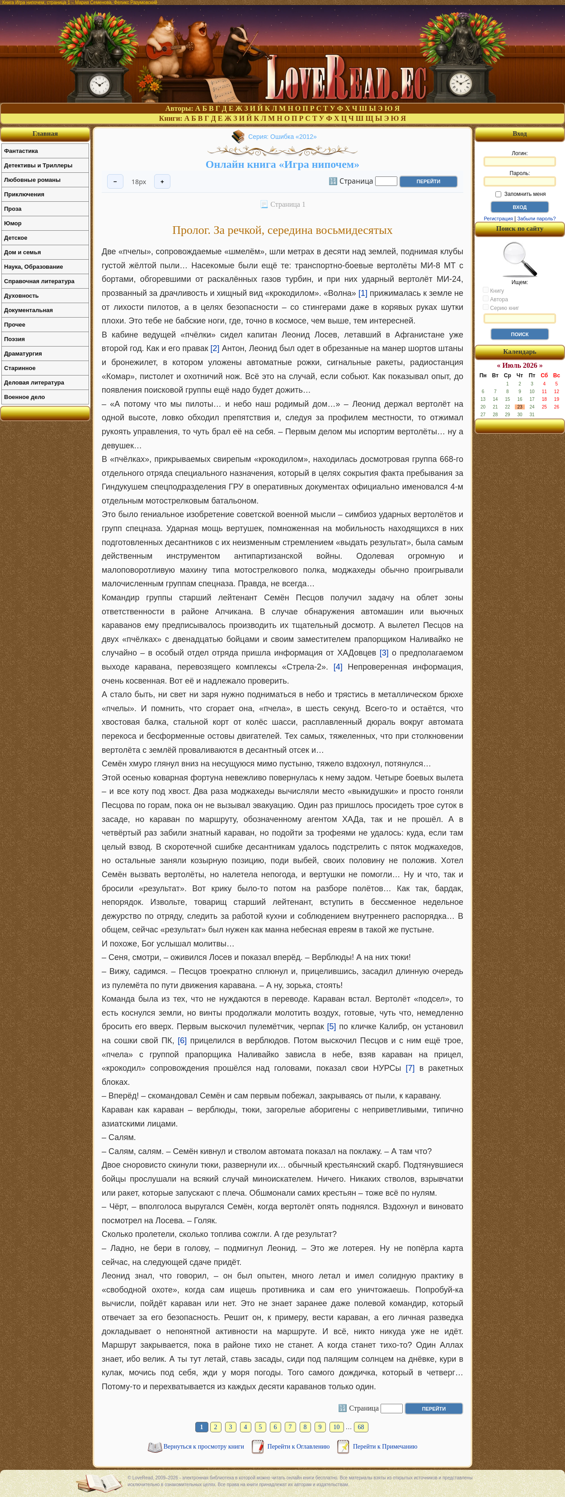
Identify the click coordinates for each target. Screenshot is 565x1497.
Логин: (520, 158)
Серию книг (501, 307)
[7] (410, 1068)
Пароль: (520, 178)
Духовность (21, 295)
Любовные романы (32, 179)
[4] (338, 666)
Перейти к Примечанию (385, 1446)
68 (361, 1427)
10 (337, 1427)
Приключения (24, 194)
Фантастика (21, 150)
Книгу (493, 290)
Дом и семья (22, 252)
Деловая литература (34, 382)
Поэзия (14, 339)
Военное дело (24, 397)
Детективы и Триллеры (38, 165)
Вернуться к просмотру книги (205, 1446)
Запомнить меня (520, 194)
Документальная (28, 310)
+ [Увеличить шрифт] (162, 181)
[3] (384, 652)
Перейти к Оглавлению (299, 1446)
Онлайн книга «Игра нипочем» (282, 164)
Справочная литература (39, 281)
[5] (331, 1026)
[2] (215, 348)
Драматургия (23, 353)
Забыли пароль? (537, 218)
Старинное (20, 368)
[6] (182, 1040)
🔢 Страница (351, 180)
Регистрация (498, 218)
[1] (362, 293)
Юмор (13, 223)
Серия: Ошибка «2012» (282, 136)
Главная (45, 133)
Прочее (14, 324)
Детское (15, 237)
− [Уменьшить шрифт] (115, 181)
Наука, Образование (33, 266)
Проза (13, 208)
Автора (495, 299)
